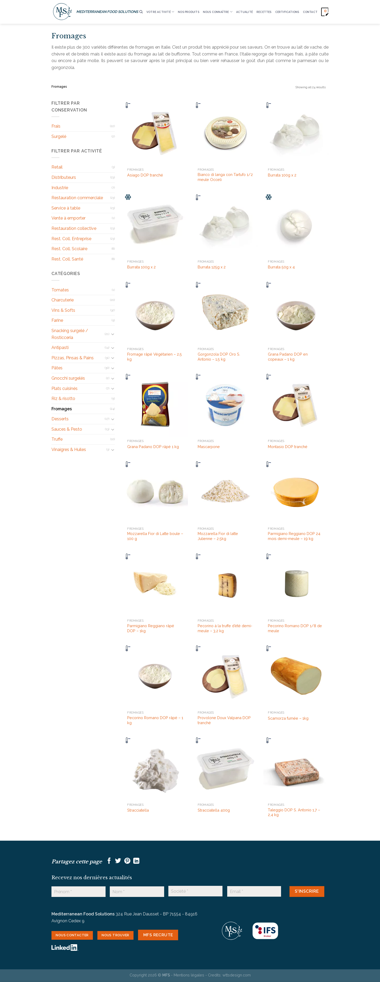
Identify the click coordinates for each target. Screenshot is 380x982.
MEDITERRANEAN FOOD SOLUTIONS (107, 12)
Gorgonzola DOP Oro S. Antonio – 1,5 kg (219, 356)
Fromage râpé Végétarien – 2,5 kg (154, 356)
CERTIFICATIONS (287, 11)
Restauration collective (73, 228)
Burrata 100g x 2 (282, 175)
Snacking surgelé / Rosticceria (69, 334)
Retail (57, 167)
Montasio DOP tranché (287, 446)
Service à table (65, 208)
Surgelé (58, 136)
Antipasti (60, 347)
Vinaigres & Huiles (68, 449)
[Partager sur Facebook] (109, 861)
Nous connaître (217, 11)
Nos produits (188, 11)
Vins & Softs (63, 310)
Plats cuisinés (64, 388)
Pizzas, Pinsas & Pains (72, 357)
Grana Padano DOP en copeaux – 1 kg (288, 356)
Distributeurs (63, 177)
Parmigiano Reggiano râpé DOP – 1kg (150, 628)
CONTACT (310, 11)
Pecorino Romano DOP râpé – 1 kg (155, 720)
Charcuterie (62, 299)
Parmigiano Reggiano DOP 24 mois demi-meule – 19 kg (294, 536)
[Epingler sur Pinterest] (127, 861)
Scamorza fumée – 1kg (288, 718)
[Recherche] (140, 12)
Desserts (60, 418)
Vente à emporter (68, 218)
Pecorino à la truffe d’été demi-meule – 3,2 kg (225, 628)
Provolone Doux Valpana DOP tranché (224, 720)
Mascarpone (209, 446)
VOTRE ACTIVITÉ (160, 11)
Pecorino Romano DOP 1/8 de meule (295, 628)
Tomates (60, 289)
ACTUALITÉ (244, 11)
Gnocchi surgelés (68, 378)
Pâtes (57, 367)
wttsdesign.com (236, 975)
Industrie (59, 187)
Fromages (61, 408)
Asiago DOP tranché (145, 175)
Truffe (57, 439)
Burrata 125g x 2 (212, 267)
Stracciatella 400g (214, 810)
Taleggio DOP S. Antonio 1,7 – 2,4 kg (294, 812)
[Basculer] (113, 334)
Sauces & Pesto (66, 429)
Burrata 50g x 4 (281, 267)
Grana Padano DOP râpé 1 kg (153, 446)
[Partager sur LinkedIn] (136, 861)
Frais (55, 126)
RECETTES (264, 11)
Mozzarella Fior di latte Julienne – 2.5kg (218, 536)
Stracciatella (138, 810)
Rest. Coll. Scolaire (69, 248)
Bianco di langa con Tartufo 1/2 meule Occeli (225, 177)
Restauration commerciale (77, 197)
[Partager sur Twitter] (118, 861)
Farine (57, 320)
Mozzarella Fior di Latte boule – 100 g (155, 536)
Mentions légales (189, 975)
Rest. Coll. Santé (67, 259)
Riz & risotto (63, 398)
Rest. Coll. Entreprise (71, 238)
